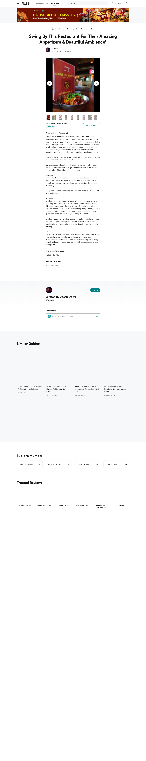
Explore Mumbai (23, 636)
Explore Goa (21, 671)
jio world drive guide (31, 641)
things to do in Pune (56, 682)
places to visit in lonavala (98, 646)
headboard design (85, 717)
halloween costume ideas (68, 717)
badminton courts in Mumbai (104, 641)
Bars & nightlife (32, 723)
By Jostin (55, 48)
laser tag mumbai (44, 646)
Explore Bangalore (24, 655)
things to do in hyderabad (26, 690)
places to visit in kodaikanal (69, 658)
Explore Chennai (23, 663)
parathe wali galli (23, 707)
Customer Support (39, 746)
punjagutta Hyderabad (69, 690)
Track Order (37, 742)
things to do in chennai (25, 666)
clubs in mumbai (97, 639)
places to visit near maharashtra (33, 648)
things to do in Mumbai (55, 648)
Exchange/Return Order (41, 739)
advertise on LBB (22, 749)
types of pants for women (104, 717)
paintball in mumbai (82, 643)
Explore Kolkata (23, 696)
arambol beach (38, 674)
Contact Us (20, 746)
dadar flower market (80, 646)
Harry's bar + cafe (52, 723)
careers (19, 742)
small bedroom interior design (46, 715)
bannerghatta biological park (47, 658)
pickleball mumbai (30, 646)
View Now (30, 544)
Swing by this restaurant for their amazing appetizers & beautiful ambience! (83, 723)
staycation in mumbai (51, 643)
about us (20, 739)
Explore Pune (22, 679)
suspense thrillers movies (25, 715)
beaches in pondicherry (44, 666)
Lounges (42, 723)
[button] (117, 3)
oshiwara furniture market (62, 646)
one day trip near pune (38, 682)
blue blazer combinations (68, 715)
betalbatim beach (51, 674)
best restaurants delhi (56, 707)
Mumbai (23, 723)
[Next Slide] (96, 83)
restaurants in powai (24, 639)
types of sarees (85, 715)
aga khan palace (22, 682)
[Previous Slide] (50, 83)
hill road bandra (86, 641)
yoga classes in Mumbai (41, 639)
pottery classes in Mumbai (100, 643)
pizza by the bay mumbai (91, 648)
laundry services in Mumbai (79, 639)
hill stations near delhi (39, 707)
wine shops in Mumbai (73, 648)
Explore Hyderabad (24, 688)
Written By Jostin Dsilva (61, 297)
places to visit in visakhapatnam (48, 690)
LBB (18, 723)
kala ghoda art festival (70, 641)
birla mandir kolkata (23, 698)
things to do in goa (24, 674)
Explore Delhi (22, 704)
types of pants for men (49, 717)
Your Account (58, 739)
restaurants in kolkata (56, 698)
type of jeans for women (102, 715)
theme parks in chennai (62, 666)
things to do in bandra (34, 643)
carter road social (109, 648)
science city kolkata (40, 698)
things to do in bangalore (26, 658)
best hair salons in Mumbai (50, 641)
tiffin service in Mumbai (60, 639)
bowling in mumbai (67, 643)
